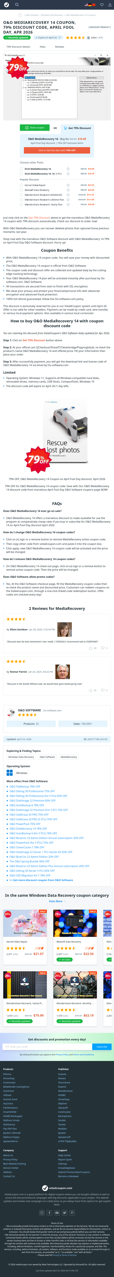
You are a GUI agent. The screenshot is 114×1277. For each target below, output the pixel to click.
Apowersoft (64, 1137)
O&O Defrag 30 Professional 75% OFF (32, 791)
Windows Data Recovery (21, 756)
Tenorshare (64, 1082)
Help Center (64, 1155)
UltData (7, 1095)
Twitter (64, 1212)
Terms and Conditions (83, 1054)
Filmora (7, 1074)
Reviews (59, 46)
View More (55, 901)
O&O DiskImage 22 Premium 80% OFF (33, 800)
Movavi (62, 1078)
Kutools (62, 1074)
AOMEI (62, 1095)
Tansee (62, 1124)
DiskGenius (9, 1124)
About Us (8, 1155)
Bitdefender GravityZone (16, 1086)
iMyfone (62, 1103)
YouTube (57, 1212)
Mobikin (62, 1128)
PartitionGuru (10, 1107)
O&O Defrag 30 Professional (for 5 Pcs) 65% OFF (38, 796)
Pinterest (72, 1212)
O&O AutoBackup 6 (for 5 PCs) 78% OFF (33, 833)
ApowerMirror (10, 1141)
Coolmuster (9, 1082)
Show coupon (34, 127)
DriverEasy (9, 1078)
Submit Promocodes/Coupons (74, 1172)
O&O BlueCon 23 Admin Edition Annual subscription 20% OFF (47, 838)
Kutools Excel (10, 1099)
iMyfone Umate (11, 1120)
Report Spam (65, 1159)
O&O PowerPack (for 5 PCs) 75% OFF (32, 842)
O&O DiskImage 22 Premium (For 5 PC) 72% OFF (39, 810)
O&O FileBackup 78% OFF (25, 786)
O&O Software (47, 756)
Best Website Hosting (14, 1163)
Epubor (62, 1132)
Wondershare (65, 1090)
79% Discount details (18, 46)
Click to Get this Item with (57, 150)
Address (7, 1172)
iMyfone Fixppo (11, 1137)
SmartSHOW (9, 1111)
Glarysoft (63, 1107)
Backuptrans (65, 1116)
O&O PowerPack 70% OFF (25, 824)
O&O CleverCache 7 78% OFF (27, 847)
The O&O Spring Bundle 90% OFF (30, 861)
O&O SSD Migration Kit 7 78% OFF (30, 875)
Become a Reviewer (68, 1176)
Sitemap (62, 1163)
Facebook (49, 1212)
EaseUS (62, 1086)
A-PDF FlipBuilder (67, 1141)
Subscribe (102, 1046)
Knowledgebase (66, 1167)
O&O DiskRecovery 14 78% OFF (28, 828)
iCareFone (8, 1090)
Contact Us (9, 1176)
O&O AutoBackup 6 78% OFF (27, 805)
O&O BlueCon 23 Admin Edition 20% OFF (34, 856)
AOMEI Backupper (12, 1116)
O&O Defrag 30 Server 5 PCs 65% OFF (32, 871)
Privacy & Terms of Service (64, 1255)
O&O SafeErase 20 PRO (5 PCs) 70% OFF (33, 819)
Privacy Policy (62, 1054)
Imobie (62, 1120)
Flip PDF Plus (10, 1128)
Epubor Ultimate (12, 1132)
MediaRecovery (69, 756)
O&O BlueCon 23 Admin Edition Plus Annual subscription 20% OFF (49, 866)
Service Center (10, 1167)
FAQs (42, 46)
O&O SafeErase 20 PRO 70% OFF (29, 814)
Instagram (41, 1212)
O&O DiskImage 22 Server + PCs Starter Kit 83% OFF (41, 852)
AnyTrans (8, 1103)
